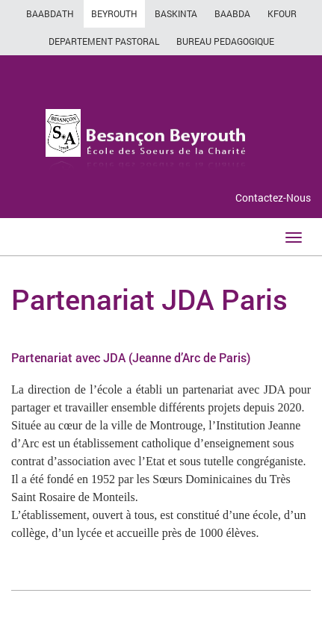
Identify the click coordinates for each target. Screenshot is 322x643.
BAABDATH (50, 13)
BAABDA (232, 13)
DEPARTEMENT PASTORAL (104, 41)
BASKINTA (176, 13)
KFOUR (282, 13)
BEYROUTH (114, 13)
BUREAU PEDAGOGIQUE (225, 41)
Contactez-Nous (273, 197)
